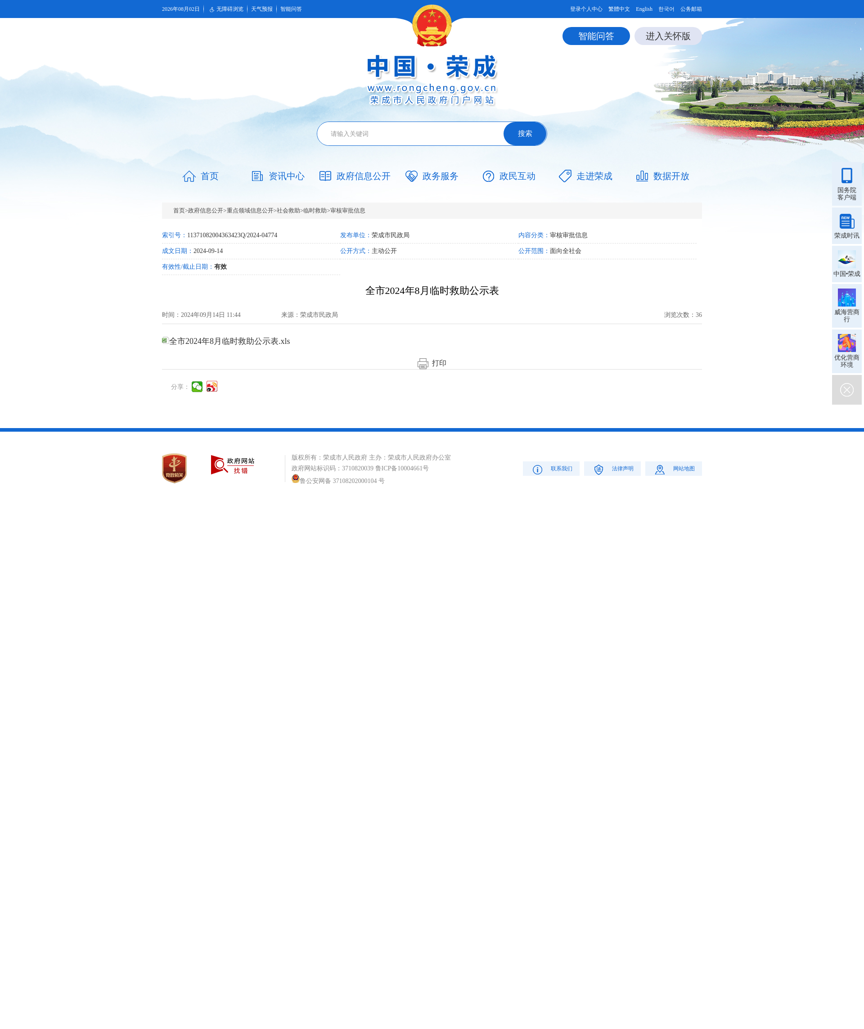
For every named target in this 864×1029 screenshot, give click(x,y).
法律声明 (613, 469)
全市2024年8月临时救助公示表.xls (226, 341)
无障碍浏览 (225, 9)
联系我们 (551, 469)
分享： (180, 387)
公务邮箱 (691, 9)
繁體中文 (619, 9)
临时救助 (315, 210)
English (644, 9)
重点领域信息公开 (250, 210)
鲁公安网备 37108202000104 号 (338, 481)
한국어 (666, 9)
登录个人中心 (586, 9)
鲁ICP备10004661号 (402, 468)
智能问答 (291, 9)
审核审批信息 (347, 210)
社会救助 (288, 210)
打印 (432, 363)
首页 (179, 210)
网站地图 (674, 469)
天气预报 (262, 9)
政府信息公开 (205, 210)
